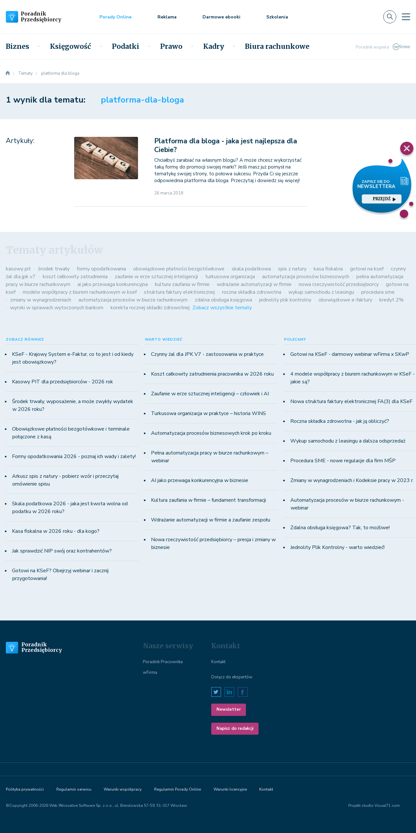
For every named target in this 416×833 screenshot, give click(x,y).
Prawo (171, 46)
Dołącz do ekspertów (231, 677)
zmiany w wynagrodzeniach (40, 299)
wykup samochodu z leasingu (321, 292)
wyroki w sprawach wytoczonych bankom (56, 307)
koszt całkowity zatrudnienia (75, 276)
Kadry (213, 46)
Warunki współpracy (123, 789)
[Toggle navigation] (406, 17)
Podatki (125, 46)
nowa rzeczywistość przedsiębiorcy (339, 284)
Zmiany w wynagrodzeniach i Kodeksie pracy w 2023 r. (352, 480)
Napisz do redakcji (234, 728)
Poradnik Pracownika (163, 662)
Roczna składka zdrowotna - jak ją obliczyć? (339, 421)
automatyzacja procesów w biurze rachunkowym (133, 299)
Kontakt (218, 662)
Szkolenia (277, 17)
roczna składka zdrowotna (251, 292)
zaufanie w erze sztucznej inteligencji (156, 276)
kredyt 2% (391, 299)
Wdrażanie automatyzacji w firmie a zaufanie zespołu (210, 519)
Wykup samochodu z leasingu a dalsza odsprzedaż (347, 440)
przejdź (384, 199)
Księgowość (70, 46)
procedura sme (378, 292)
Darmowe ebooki (221, 17)
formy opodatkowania (101, 268)
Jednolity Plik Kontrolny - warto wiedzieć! (337, 547)
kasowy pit (18, 268)
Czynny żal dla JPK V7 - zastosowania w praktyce (207, 354)
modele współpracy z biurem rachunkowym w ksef (80, 292)
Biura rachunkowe (277, 46)
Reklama (167, 17)
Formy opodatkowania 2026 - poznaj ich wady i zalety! (74, 456)
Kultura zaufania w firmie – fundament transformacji (208, 500)
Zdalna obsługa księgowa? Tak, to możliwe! (340, 527)
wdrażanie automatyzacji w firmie (254, 284)
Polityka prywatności (25, 789)
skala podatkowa (251, 268)
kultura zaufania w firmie (182, 284)
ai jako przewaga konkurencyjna (112, 284)
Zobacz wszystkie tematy (222, 307)
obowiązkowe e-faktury (345, 299)
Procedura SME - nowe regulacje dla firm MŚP (343, 460)
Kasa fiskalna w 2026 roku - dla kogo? (55, 531)
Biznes (17, 46)
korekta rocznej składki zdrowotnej (150, 307)
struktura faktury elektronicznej (179, 292)
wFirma (150, 672)
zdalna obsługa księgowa (223, 299)
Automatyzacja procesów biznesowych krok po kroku (211, 433)
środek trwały (54, 268)
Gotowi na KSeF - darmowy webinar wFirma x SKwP (349, 354)
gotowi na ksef (367, 268)
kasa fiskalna (328, 268)
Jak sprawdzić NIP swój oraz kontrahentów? (62, 550)
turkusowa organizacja (230, 276)
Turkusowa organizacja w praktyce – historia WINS (208, 413)
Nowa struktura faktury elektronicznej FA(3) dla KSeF (351, 401)
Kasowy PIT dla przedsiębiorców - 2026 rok (62, 381)
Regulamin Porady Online (177, 789)
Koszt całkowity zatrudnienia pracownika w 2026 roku (212, 374)
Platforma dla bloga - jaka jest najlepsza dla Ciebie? (225, 145)
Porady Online (115, 17)
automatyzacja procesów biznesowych (305, 276)
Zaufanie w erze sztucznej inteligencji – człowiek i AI (210, 393)
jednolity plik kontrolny (285, 299)
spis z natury (292, 268)
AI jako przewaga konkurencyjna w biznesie (199, 480)
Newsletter (228, 709)
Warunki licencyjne (230, 789)
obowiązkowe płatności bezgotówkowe (179, 268)
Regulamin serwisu (73, 789)
